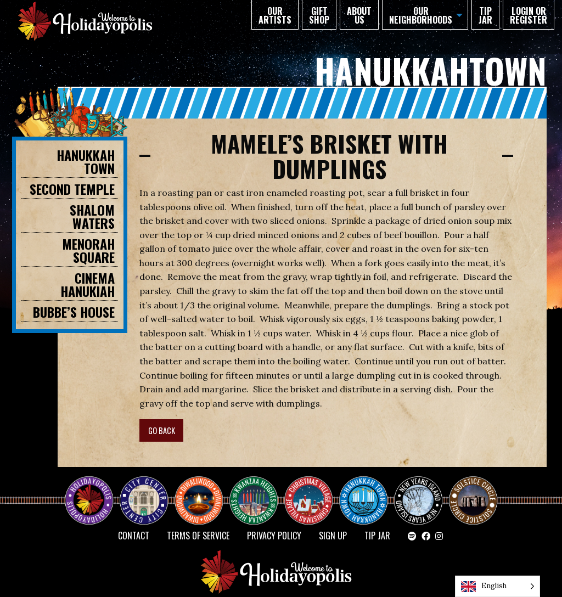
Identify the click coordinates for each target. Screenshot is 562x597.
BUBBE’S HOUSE (74, 311)
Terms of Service (198, 535)
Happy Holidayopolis (93, 490)
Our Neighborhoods (420, 15)
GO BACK (161, 430)
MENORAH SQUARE (88, 250)
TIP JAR (485, 15)
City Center (143, 490)
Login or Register (528, 15)
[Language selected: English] (497, 586)
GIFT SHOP (319, 15)
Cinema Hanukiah (87, 284)
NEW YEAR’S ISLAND (418, 495)
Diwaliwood (203, 486)
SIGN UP (333, 535)
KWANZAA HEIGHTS (258, 490)
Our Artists (274, 15)
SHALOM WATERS (92, 216)
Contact (133, 535)
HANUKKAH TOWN (86, 161)
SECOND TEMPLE (72, 188)
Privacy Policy (274, 535)
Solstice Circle (473, 490)
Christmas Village (313, 490)
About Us (359, 15)
